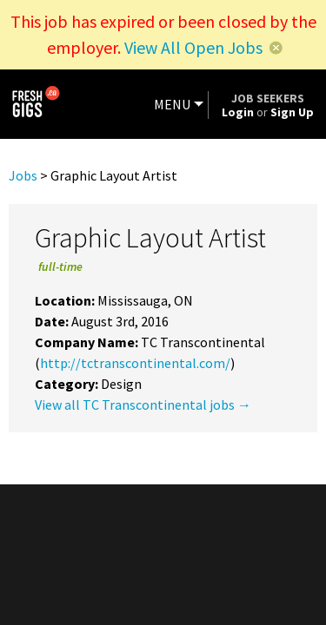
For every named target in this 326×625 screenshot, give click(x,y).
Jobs (23, 175)
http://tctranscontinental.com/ (135, 363)
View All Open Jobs (193, 47)
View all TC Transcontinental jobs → (143, 404)
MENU (172, 104)
